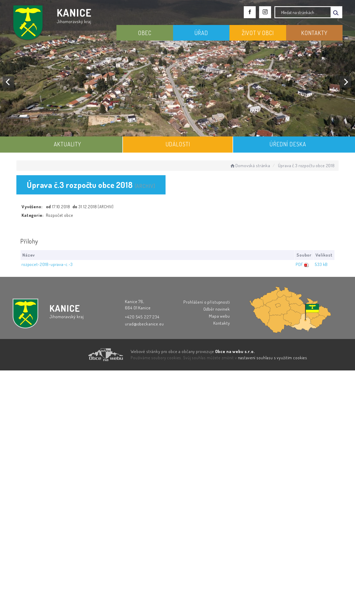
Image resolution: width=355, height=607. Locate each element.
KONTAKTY (314, 32)
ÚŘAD (201, 32)
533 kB (321, 264)
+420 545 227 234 (142, 316)
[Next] (345, 82)
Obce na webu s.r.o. (235, 351)
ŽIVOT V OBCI (258, 32)
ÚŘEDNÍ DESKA (287, 144)
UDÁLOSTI (178, 144)
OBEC (144, 32)
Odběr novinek (216, 309)
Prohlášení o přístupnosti (206, 302)
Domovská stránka (249, 165)
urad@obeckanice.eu (144, 324)
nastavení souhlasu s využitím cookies (272, 357)
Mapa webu (219, 316)
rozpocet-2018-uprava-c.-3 (47, 264)
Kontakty (221, 323)
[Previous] (8, 82)
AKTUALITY (67, 144)
